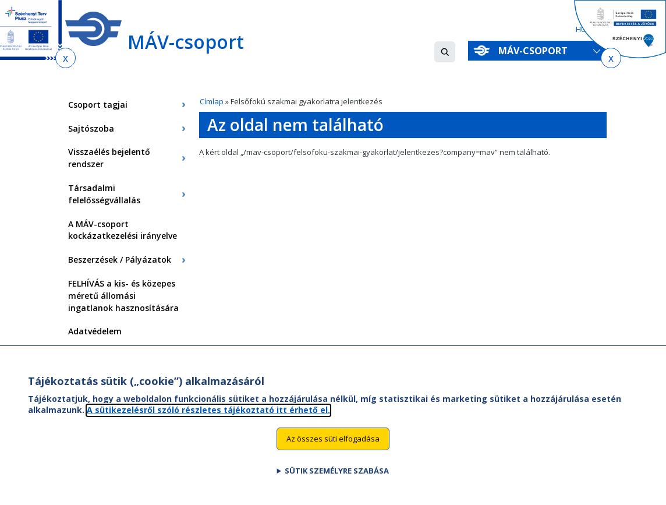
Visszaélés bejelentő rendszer (109, 157)
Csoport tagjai (97, 104)
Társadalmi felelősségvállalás (104, 194)
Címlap (212, 101)
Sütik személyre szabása (337, 480)
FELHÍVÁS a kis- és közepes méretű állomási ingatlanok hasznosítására (123, 295)
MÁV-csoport (535, 50)
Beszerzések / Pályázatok (119, 259)
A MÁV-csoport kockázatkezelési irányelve (122, 230)
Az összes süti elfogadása (333, 448)
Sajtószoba (91, 128)
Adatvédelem (95, 331)
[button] (444, 51)
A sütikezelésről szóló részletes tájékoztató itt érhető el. (208, 419)
